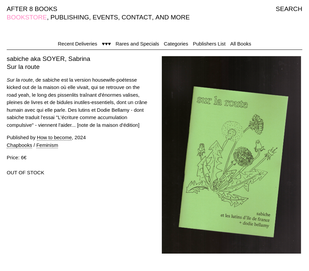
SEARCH (289, 8)
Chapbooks (19, 145)
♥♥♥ (106, 44)
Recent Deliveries (78, 44)
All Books (240, 44)
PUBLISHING (70, 17)
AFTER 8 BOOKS (32, 8)
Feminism (47, 145)
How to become (54, 137)
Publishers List (209, 44)
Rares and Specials (137, 44)
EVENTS (105, 17)
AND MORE (173, 17)
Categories (176, 44)
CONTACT (137, 17)
